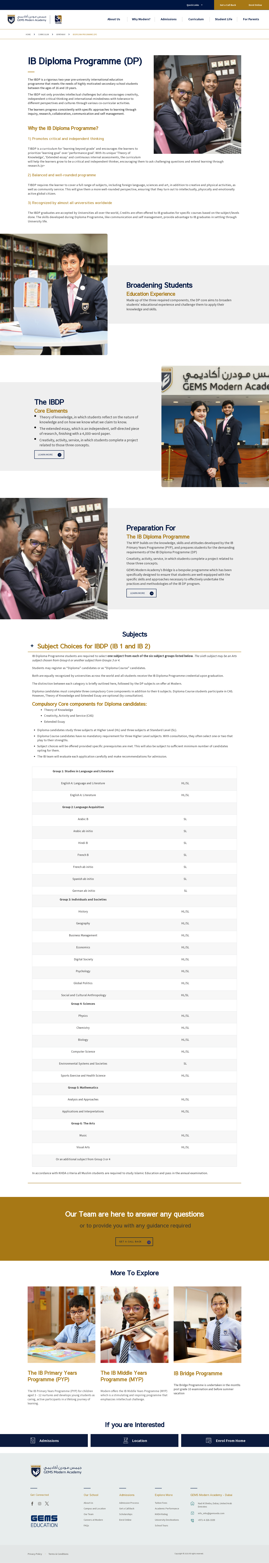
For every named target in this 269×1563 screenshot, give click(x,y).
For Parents (251, 19)
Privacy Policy (35, 1553)
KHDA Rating (161, 1514)
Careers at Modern (93, 1520)
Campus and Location (95, 1508)
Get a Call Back (228, 4)
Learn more (45, 454)
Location (139, 1440)
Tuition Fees (161, 1503)
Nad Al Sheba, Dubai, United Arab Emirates (215, 1505)
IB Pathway (60, 34)
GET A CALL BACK (130, 1241)
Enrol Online (255, 4)
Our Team (88, 1514)
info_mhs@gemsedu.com (211, 1513)
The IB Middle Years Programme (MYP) (124, 1376)
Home (28, 34)
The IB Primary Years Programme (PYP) (52, 1376)
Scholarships (125, 1514)
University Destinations (167, 1520)
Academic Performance (167, 1508)
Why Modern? (141, 19)
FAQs (86, 1525)
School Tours (161, 1525)
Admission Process (129, 1503)
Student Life (223, 19)
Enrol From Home (230, 1440)
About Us (114, 19)
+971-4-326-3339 (206, 1520)
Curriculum (196, 19)
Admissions (169, 19)
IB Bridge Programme (198, 1373)
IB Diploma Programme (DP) (85, 34)
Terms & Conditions (58, 1553)
